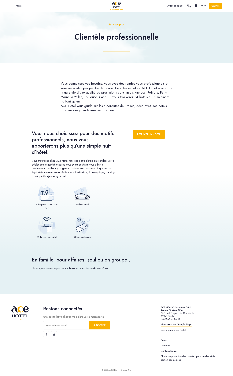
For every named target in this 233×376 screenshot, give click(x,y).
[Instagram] (54, 334)
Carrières (165, 345)
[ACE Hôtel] (116, 6)
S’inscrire (99, 325)
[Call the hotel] (189, 6)
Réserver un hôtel (148, 134)
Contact (164, 340)
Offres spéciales (175, 5)
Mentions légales (169, 351)
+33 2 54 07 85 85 (170, 319)
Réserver (215, 6)
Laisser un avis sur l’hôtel (173, 330)
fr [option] (202, 5)
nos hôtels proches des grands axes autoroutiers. (114, 108)
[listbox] (204, 6)
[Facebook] (46, 334)
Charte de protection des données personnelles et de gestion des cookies (188, 358)
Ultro (129, 370)
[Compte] (196, 6)
